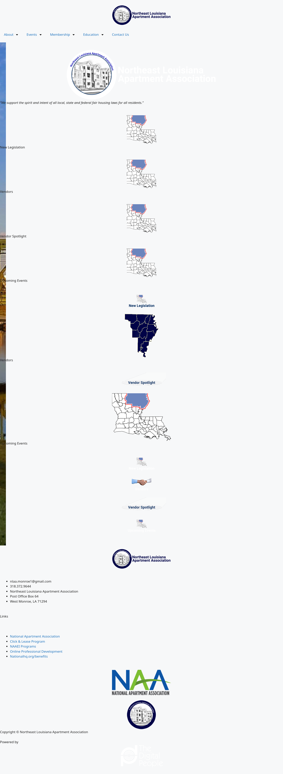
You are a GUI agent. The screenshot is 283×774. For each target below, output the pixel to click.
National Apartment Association (35, 636)
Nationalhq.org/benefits (29, 656)
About (11, 34)
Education (93, 34)
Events (34, 34)
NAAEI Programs (23, 646)
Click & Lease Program (27, 641)
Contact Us (120, 34)
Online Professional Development (36, 651)
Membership (62, 34)
